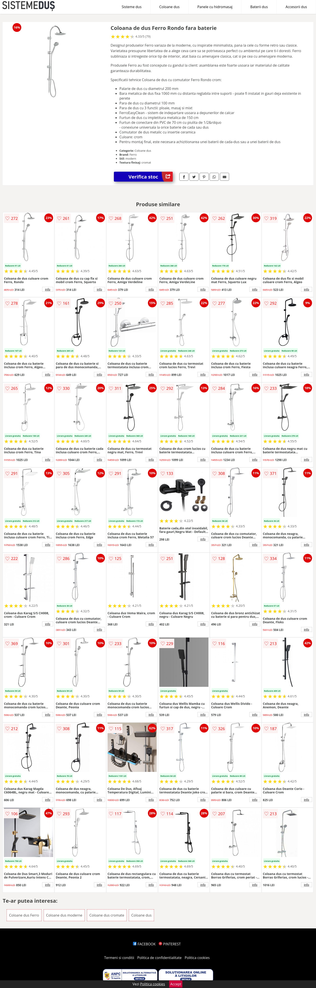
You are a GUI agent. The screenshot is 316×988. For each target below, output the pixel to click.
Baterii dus (259, 6)
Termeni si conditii (119, 957)
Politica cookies (197, 957)
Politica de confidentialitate (159, 957)
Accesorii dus (296, 6)
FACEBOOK (144, 944)
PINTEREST (170, 944)
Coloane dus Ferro (24, 915)
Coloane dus (169, 6)
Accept (175, 984)
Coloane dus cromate (106, 915)
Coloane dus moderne (64, 915)
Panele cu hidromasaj (214, 6)
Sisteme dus (131, 6)
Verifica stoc (151, 177)
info (47, 289)
